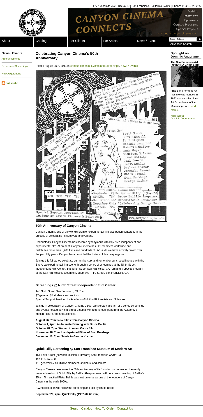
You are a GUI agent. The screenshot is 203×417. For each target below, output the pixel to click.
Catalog (41, 41)
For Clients (77, 41)
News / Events (147, 41)
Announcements (11, 58)
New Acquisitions (11, 73)
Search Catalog (81, 408)
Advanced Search (181, 44)
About (6, 41)
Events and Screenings (15, 66)
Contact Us (125, 408)
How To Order (105, 408)
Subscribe (12, 83)
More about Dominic (183, 117)
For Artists (110, 41)
